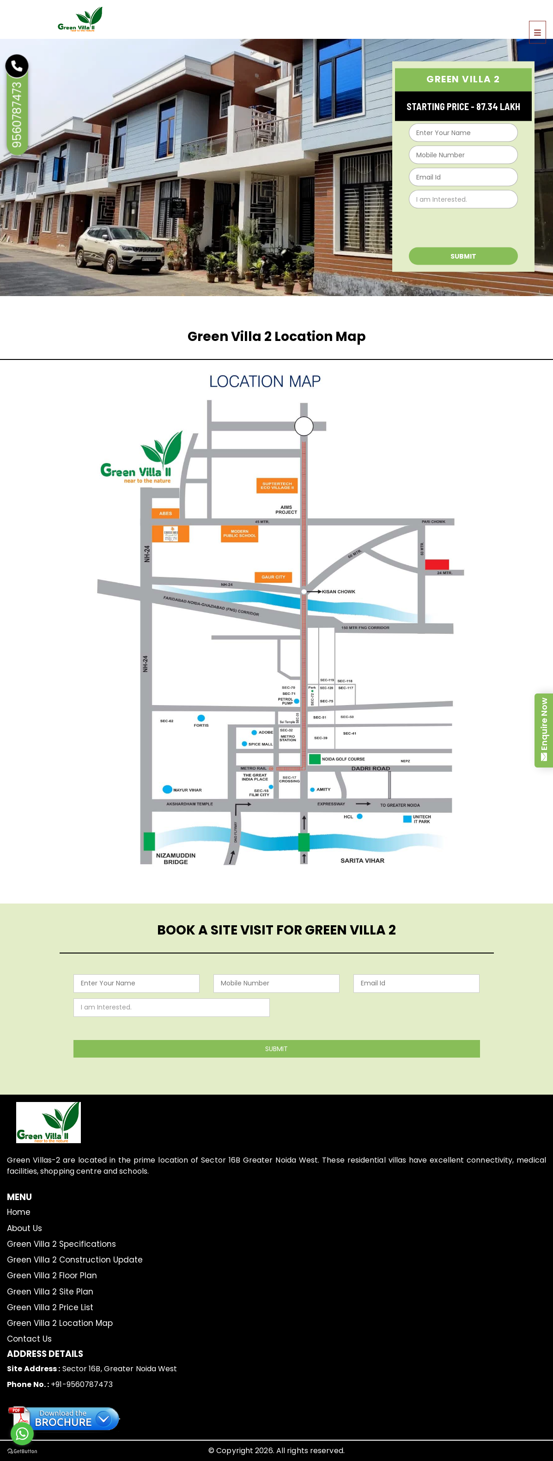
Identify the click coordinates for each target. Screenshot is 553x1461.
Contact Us (29, 1338)
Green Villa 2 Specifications (61, 1244)
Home (18, 1212)
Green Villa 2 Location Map (60, 1323)
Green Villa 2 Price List (50, 1307)
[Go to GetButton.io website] (22, 1452)
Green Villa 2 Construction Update (75, 1259)
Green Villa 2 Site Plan (50, 1291)
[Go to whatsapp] (22, 1433)
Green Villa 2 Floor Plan (52, 1275)
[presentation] (461, 226)
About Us (24, 1228)
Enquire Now (544, 724)
